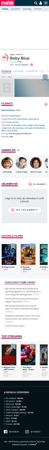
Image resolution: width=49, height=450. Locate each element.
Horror (18, 65)
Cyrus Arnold (12, 130)
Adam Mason (33, 119)
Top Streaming (11, 336)
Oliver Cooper (39, 125)
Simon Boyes (22, 119)
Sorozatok (15, 9)
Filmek (5, 9)
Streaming (27, 9)
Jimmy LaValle (12, 122)
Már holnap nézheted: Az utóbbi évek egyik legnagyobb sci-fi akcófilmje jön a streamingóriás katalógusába (23, 291)
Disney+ (25, 376)
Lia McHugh (16, 125)
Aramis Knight (27, 125)
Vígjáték (24, 65)
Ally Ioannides (18, 128)
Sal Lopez (29, 128)
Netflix (6, 376)
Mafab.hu (33, 442)
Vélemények (9, 184)
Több (20, 62)
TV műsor (38, 9)
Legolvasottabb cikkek (20, 282)
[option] (7, 166)
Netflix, (44, 374)
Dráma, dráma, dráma (15, 325)
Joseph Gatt (6, 128)
